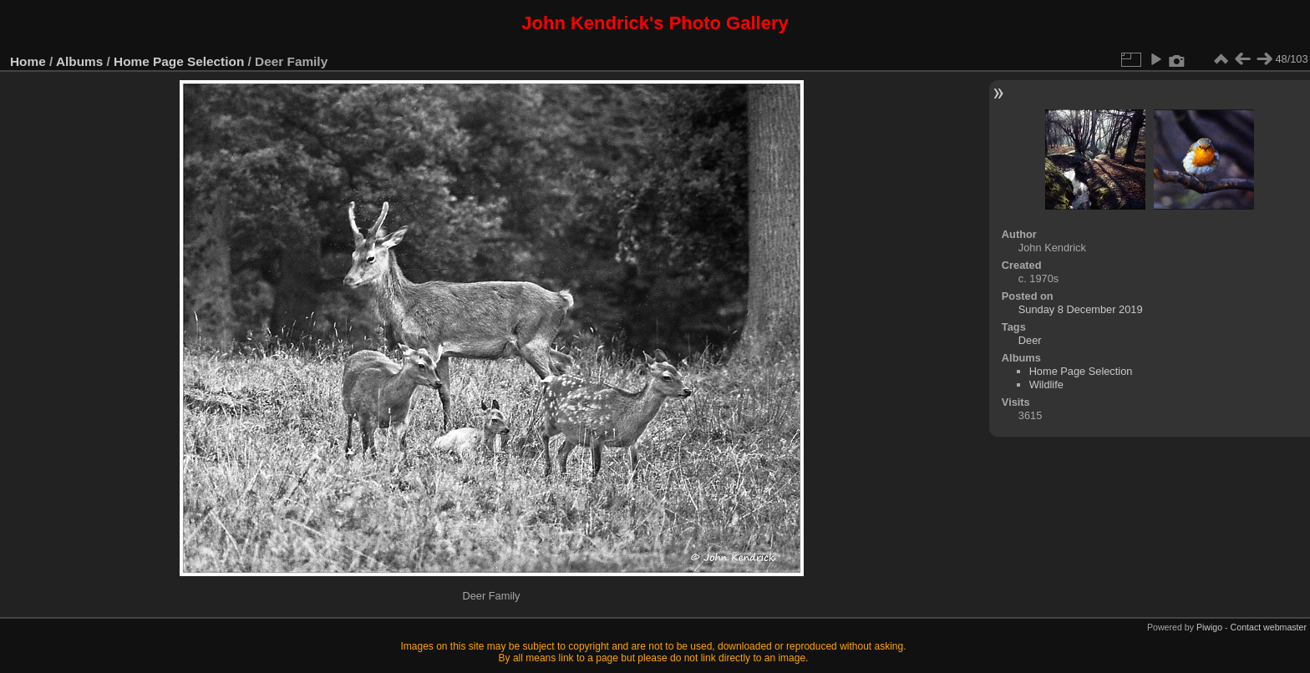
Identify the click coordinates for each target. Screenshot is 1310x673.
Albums (79, 61)
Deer (1030, 340)
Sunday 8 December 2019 (1080, 309)
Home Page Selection (179, 61)
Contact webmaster (1269, 627)
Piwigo (1209, 627)
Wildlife (1046, 384)
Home (28, 61)
